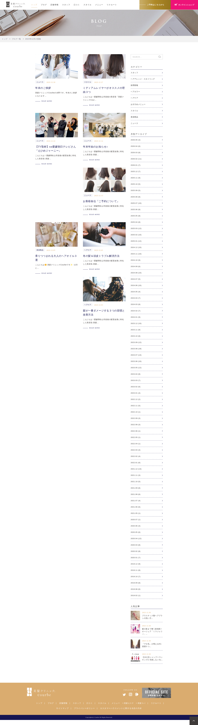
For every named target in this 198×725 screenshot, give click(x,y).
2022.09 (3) (136, 421)
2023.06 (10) (136, 364)
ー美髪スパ (141, 708)
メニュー (99, 5)
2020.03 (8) (136, 549)
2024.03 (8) (136, 306)
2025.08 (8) (136, 198)
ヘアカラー (135, 92)
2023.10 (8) (136, 338)
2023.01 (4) (136, 396)
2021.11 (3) (136, 479)
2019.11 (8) (136, 575)
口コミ (77, 5)
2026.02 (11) (136, 160)
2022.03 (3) (136, 453)
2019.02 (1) (136, 600)
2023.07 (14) (136, 358)
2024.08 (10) (136, 274)
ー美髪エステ (128, 708)
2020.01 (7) (136, 562)
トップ (34, 5)
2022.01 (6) (136, 466)
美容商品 (134, 117)
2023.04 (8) (136, 377)
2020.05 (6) (136, 537)
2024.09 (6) (136, 268)
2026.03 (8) (136, 153)
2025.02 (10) (136, 236)
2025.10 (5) (136, 185)
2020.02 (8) (136, 556)
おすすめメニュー (138, 105)
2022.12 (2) (136, 402)
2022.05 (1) (136, 441)
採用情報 (134, 85)
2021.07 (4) (136, 505)
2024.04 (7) (136, 300)
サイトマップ (62, 713)
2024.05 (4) (136, 294)
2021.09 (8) (136, 492)
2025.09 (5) (136, 191)
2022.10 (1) (136, 415)
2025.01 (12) (136, 242)
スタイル (87, 5)
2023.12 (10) (136, 326)
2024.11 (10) (136, 255)
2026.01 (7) (136, 166)
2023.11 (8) (136, 332)
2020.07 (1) (136, 524)
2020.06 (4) (136, 530)
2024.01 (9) (136, 319)
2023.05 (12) (136, 370)
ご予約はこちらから (155, 5)
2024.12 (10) (136, 249)
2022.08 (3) (136, 428)
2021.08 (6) (136, 498)
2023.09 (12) (136, 345)
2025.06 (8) (136, 211)
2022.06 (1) (136, 434)
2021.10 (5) (136, 485)
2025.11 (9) (136, 179)
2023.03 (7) (136, 383)
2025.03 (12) (136, 230)
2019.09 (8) (136, 588)
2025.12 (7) (136, 172)
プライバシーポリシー (84, 713)
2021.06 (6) (136, 511)
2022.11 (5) (136, 409)
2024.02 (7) (136, 313)
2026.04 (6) (136, 147)
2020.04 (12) (136, 543)
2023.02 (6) (136, 390)
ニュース (134, 124)
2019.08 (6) (136, 594)
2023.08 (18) (136, 351)
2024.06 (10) (136, 287)
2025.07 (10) (136, 204)
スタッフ (66, 5)
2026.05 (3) (136, 140)
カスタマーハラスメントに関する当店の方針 (121, 713)
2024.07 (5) (136, 281)
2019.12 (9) (136, 568)
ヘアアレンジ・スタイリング (143, 79)
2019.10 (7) (136, 581)
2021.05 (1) (136, 517)
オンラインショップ (184, 5)
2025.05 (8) (136, 217)
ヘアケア (134, 98)
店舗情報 (54, 5)
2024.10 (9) (136, 262)
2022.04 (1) (136, 447)
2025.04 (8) (136, 223)
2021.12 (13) (136, 473)
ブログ (44, 5)
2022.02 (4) (136, 460)
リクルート (112, 5)
